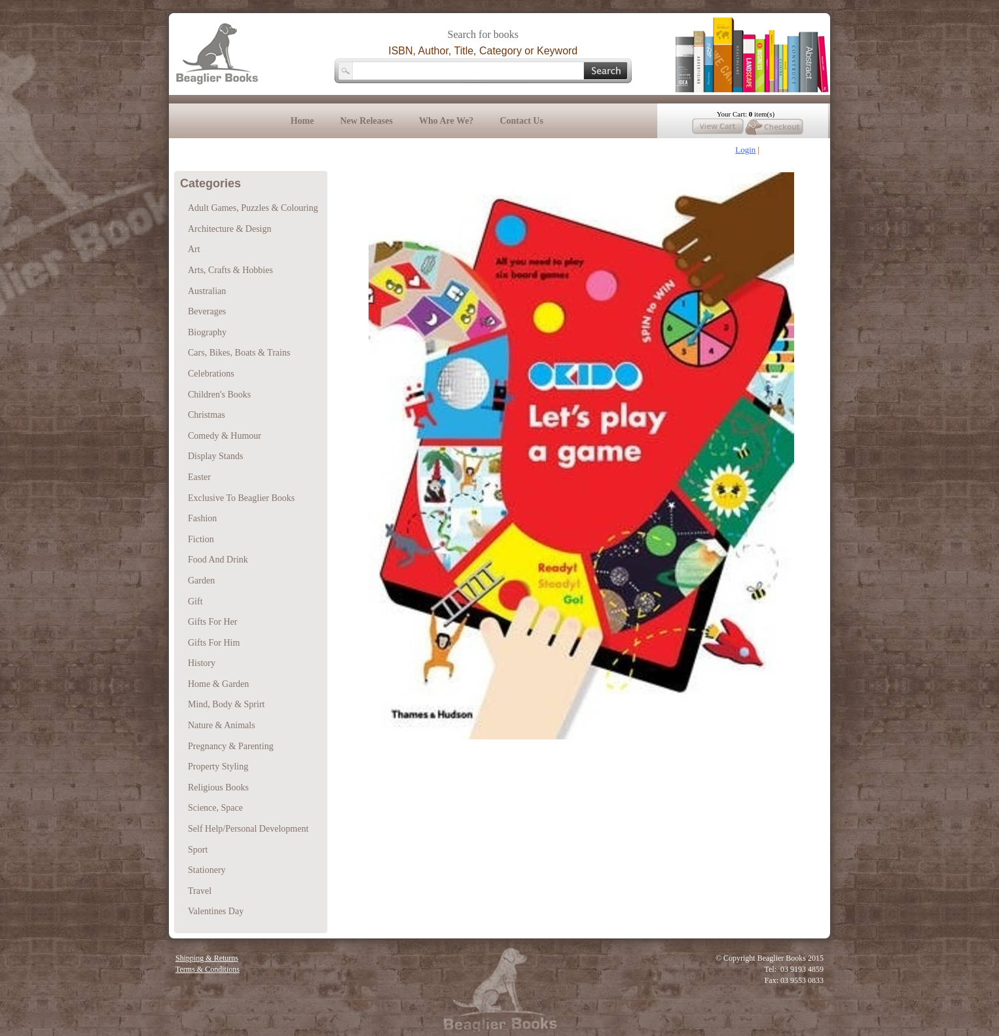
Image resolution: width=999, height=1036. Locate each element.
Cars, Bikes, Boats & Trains (239, 353)
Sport (198, 850)
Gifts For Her (212, 622)
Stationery (207, 870)
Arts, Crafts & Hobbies (230, 270)
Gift (195, 601)
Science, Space (215, 808)
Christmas (206, 415)
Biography (207, 332)
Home (302, 121)
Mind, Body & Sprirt (226, 704)
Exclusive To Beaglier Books (241, 498)
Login (745, 150)
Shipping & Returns (206, 958)
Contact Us (521, 121)
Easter (199, 477)
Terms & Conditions (207, 969)
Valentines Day (216, 911)
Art (194, 249)
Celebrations (211, 374)
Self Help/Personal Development (248, 829)
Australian (207, 291)
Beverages (207, 311)
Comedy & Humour (224, 436)
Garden (201, 580)
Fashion (202, 518)
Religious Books (218, 787)
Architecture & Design (230, 229)
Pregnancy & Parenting (231, 746)
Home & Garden (218, 684)
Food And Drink (218, 559)
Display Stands (215, 456)
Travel (199, 891)
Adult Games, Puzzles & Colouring (253, 208)
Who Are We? (446, 121)
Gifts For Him (214, 643)
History (201, 663)
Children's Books (219, 394)
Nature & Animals (221, 725)
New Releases (366, 121)
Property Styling (218, 766)
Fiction (201, 539)
